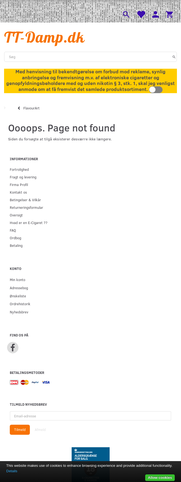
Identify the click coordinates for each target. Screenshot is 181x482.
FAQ (13, 230)
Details (11, 471)
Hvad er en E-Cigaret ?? (28, 222)
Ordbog (15, 237)
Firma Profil (19, 184)
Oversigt (16, 215)
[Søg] (174, 56)
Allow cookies (160, 477)
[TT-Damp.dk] (44, 37)
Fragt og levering (23, 177)
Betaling (16, 245)
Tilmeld (20, 429)
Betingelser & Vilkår (25, 199)
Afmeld (40, 429)
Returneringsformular (26, 207)
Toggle (156, 89)
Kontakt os (18, 192)
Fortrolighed (19, 169)
